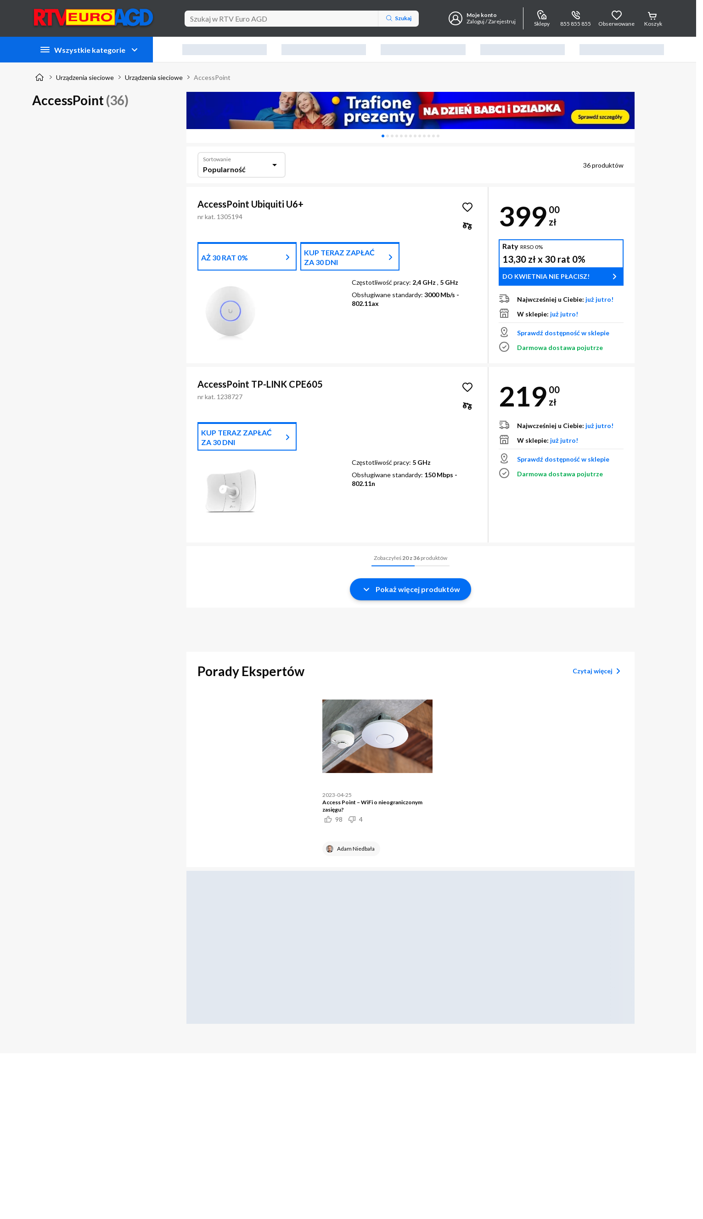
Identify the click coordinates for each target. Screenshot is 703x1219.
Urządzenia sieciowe (85, 77)
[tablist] (410, 136)
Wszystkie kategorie (89, 49)
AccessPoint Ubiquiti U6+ (250, 203)
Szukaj (398, 18)
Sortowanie (217, 159)
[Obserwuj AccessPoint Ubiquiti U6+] (467, 207)
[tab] (383, 136)
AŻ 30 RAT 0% (224, 257)
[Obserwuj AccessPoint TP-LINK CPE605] (467, 387)
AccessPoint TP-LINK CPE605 (260, 383)
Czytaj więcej (598, 671)
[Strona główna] (39, 77)
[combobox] (241, 165)
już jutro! (599, 299)
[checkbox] (467, 225)
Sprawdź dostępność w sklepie (563, 333)
